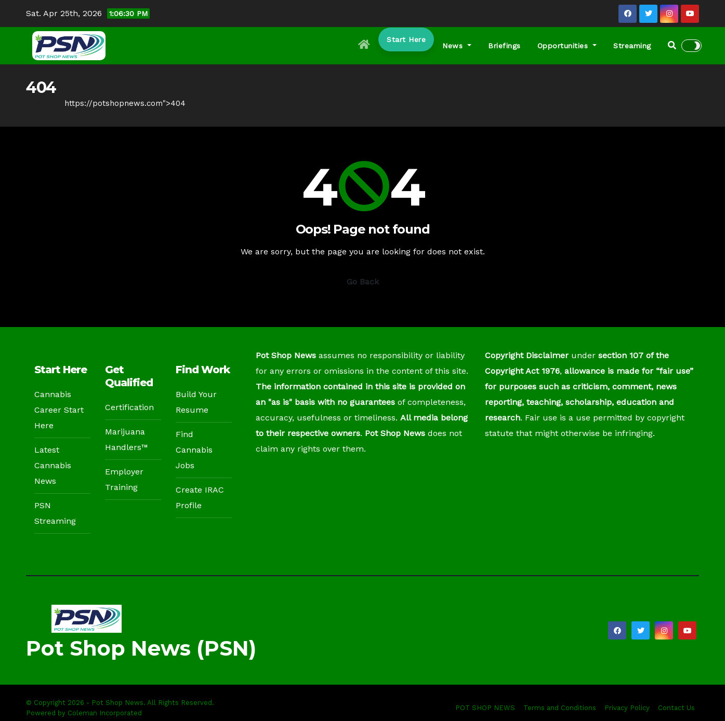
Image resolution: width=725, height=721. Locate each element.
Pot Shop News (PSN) (141, 648)
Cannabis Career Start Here (59, 409)
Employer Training (124, 479)
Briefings (504, 46)
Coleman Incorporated (105, 713)
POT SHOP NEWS (485, 708)
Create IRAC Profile (200, 497)
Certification (129, 407)
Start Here (406, 39)
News (456, 46)
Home (37, 103)
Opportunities (567, 46)
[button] (672, 45)
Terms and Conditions (559, 708)
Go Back (363, 282)
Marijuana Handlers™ (126, 439)
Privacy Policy (627, 708)
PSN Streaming (55, 513)
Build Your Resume (196, 402)
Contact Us (676, 708)
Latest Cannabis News (52, 465)
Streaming (632, 46)
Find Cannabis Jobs (194, 449)
